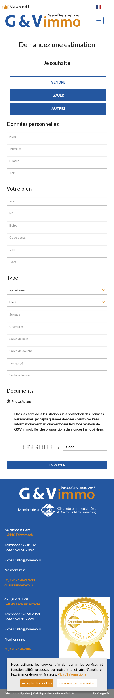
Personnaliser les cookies (77, 683)
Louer (58, 95)
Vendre (58, 82)
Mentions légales (17, 693)
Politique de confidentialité (53, 693)
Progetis (103, 693)
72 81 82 (29, 545)
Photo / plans (19, 401)
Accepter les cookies (37, 683)
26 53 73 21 (31, 614)
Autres (58, 108)
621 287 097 (24, 550)
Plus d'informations (71, 674)
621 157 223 (24, 619)
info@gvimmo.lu (28, 560)
